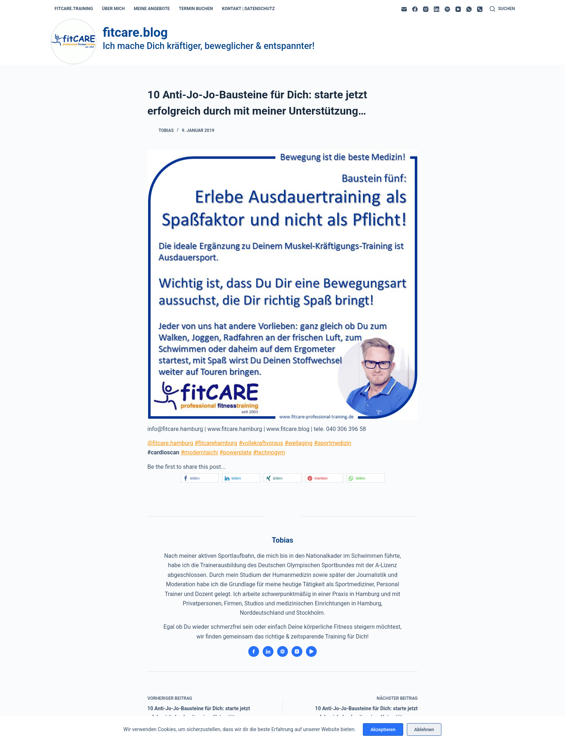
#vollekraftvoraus (261, 443)
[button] (200, 477)
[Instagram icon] (297, 651)
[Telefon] (479, 9)
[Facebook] (415, 9)
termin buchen (196, 8)
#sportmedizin (332, 443)
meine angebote (152, 8)
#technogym (269, 452)
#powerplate (235, 452)
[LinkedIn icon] (268, 651)
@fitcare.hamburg (170, 443)
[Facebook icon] (253, 651)
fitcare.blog (135, 32)
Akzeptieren (382, 729)
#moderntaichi (199, 452)
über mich (113, 8)
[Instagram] (425, 9)
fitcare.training (74, 8)
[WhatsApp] (469, 9)
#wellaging (299, 443)
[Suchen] (502, 9)
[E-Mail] (404, 9)
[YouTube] (458, 9)
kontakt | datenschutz (248, 8)
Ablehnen (424, 729)
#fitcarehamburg (216, 443)
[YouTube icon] (311, 651)
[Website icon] (282, 651)
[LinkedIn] (436, 9)
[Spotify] (447, 9)
